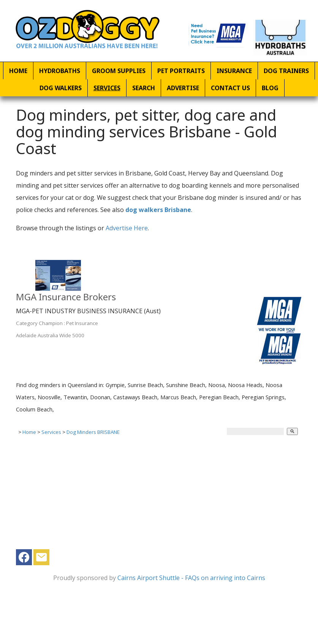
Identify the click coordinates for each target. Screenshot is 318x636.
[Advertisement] (156, 496)
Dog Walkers (61, 88)
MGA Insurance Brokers (66, 296)
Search (143, 88)
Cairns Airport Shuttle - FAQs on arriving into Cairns (191, 578)
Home (18, 71)
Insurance (234, 71)
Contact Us (230, 88)
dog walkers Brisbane (158, 210)
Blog (270, 88)
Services (106, 88)
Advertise (183, 88)
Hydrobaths (59, 71)
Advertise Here (127, 228)
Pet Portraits (181, 71)
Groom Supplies (119, 71)
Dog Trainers (286, 71)
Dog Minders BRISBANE (93, 432)
